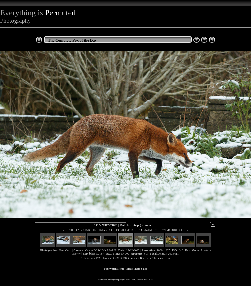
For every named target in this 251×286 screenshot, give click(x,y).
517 (162, 230)
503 (82, 230)
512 (134, 230)
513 (140, 230)
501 (71, 230)
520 (180, 230)
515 (151, 230)
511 (128, 230)
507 (105, 230)
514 (145, 230)
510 (122, 230)
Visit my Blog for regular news (147, 258)
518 (168, 230)
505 (94, 230)
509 (116, 230)
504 (88, 230)
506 (99, 230)
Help (167, 258)
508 (111, 230)
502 (76, 230)
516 (157, 230)
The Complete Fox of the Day (72, 40)
